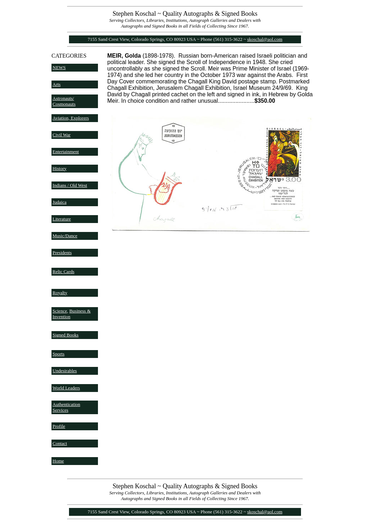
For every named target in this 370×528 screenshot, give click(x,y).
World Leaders (66, 388)
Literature (62, 219)
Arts (56, 84)
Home (58, 461)
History (59, 168)
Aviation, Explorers (71, 118)
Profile (59, 426)
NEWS (59, 67)
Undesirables (65, 370)
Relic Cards (63, 271)
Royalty (60, 292)
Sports (58, 354)
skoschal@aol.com (264, 39)
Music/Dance (65, 235)
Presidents (62, 252)
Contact (60, 443)
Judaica (59, 202)
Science (60, 311)
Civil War (61, 134)
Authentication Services (66, 407)
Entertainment (66, 151)
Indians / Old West (70, 185)
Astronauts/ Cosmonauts (64, 101)
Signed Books (66, 335)
